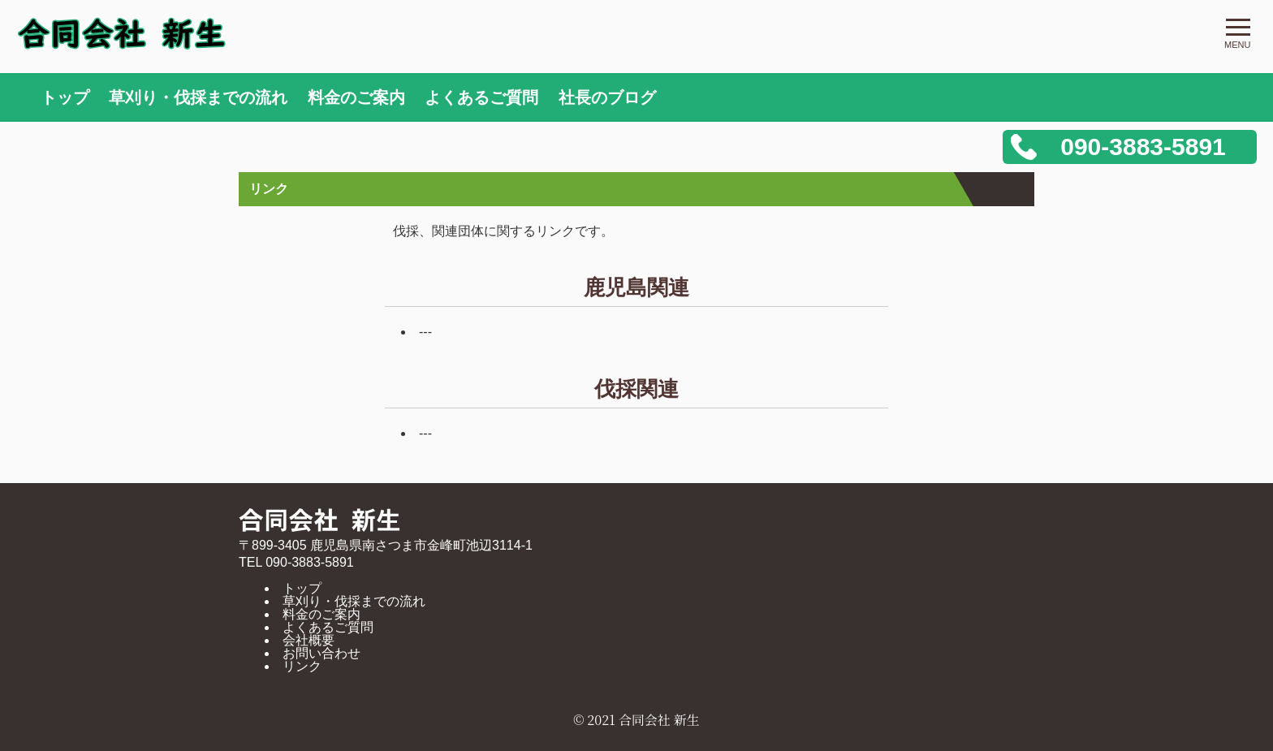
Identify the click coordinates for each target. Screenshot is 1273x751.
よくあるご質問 (481, 97)
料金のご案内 (356, 97)
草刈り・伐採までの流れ (198, 97)
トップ (65, 97)
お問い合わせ (321, 653)
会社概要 (308, 640)
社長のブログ (607, 97)
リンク (302, 666)
